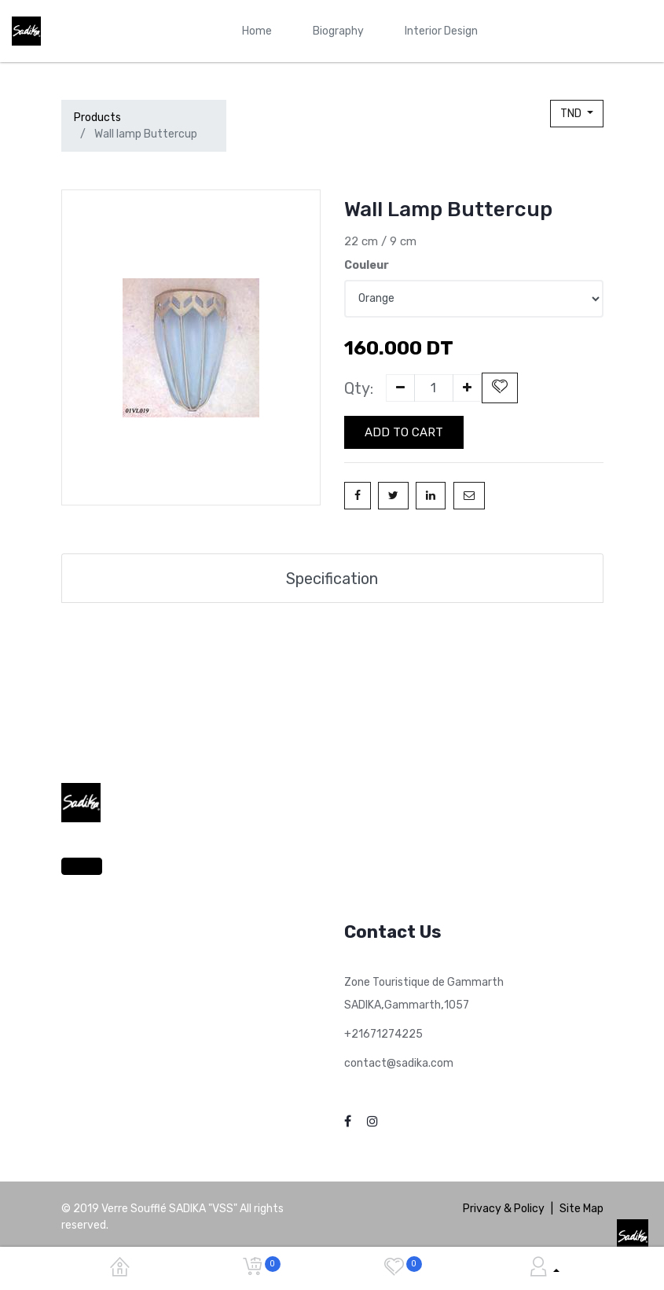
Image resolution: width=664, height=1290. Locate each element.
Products (97, 117)
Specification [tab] (332, 577)
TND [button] (572, 113)
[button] (500, 388)
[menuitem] (257, 31)
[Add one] (467, 388)
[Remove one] (400, 388)
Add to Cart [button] (404, 432)
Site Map (581, 1208)
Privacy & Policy (504, 1208)
